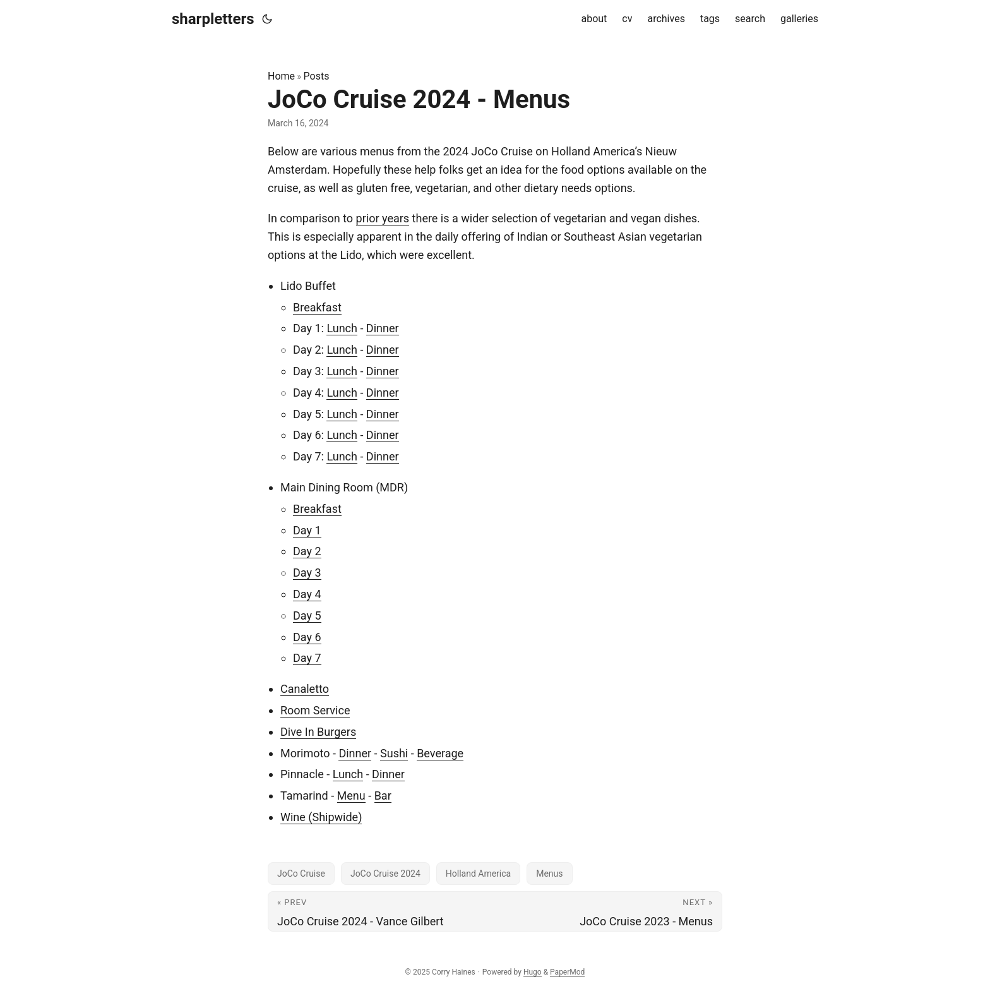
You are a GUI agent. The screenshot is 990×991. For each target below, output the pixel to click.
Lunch (341, 328)
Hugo (532, 972)
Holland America (478, 873)
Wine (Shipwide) (321, 817)
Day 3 (307, 572)
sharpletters (213, 19)
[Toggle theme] (267, 19)
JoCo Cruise (301, 873)
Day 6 (307, 637)
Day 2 (307, 551)
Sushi (394, 753)
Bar (382, 795)
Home (281, 76)
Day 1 (307, 530)
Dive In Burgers (318, 731)
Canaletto (304, 688)
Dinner (382, 328)
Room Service (315, 710)
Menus (549, 873)
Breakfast (317, 307)
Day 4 (307, 594)
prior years (383, 218)
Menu (351, 795)
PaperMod (567, 972)
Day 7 (307, 657)
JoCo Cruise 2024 (385, 873)
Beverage (440, 753)
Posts (317, 76)
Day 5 (307, 615)
